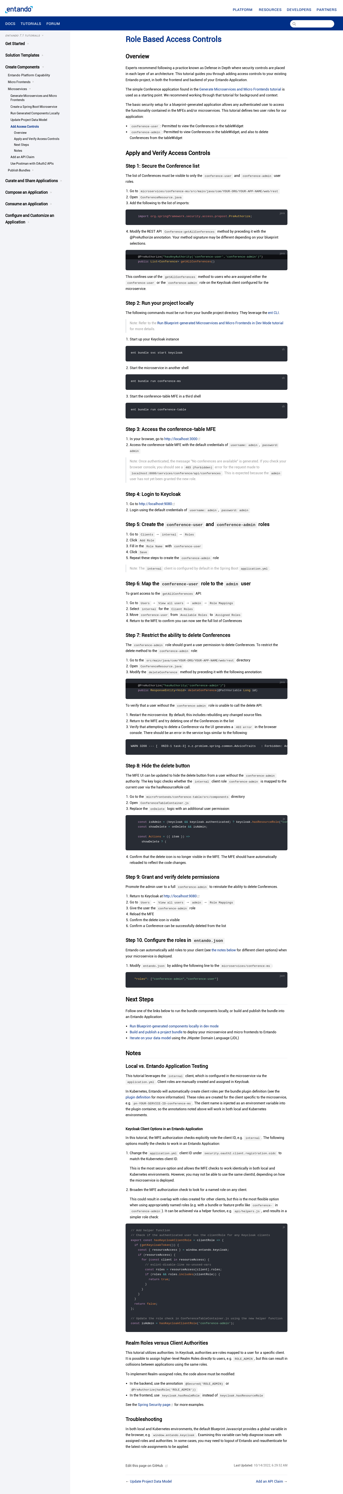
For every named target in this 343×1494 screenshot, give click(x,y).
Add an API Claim (22, 157)
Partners (327, 9)
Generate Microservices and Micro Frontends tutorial (240, 89)
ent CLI (273, 313)
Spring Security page (156, 1410)
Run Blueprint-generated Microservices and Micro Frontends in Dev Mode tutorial (220, 323)
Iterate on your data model (150, 1040)
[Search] (312, 24)
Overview (20, 132)
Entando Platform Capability (29, 75)
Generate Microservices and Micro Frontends (33, 98)
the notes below (224, 952)
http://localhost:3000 (182, 440)
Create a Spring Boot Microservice (33, 106)
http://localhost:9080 (157, 505)
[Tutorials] (34, 35)
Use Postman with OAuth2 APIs (32, 163)
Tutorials (31, 23)
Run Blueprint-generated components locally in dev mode (174, 1028)
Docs (10, 23)
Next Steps (21, 144)
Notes (18, 150)
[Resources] (270, 9)
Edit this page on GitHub (144, 1471)
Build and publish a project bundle (156, 1034)
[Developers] (299, 9)
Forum (53, 23)
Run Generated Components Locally (35, 113)
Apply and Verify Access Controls (36, 139)
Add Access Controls (24, 126)
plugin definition (138, 1099)
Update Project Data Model (28, 120)
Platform (243, 9)
